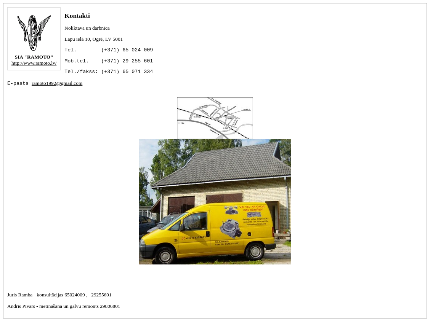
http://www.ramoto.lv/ (33, 63)
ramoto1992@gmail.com (57, 88)
